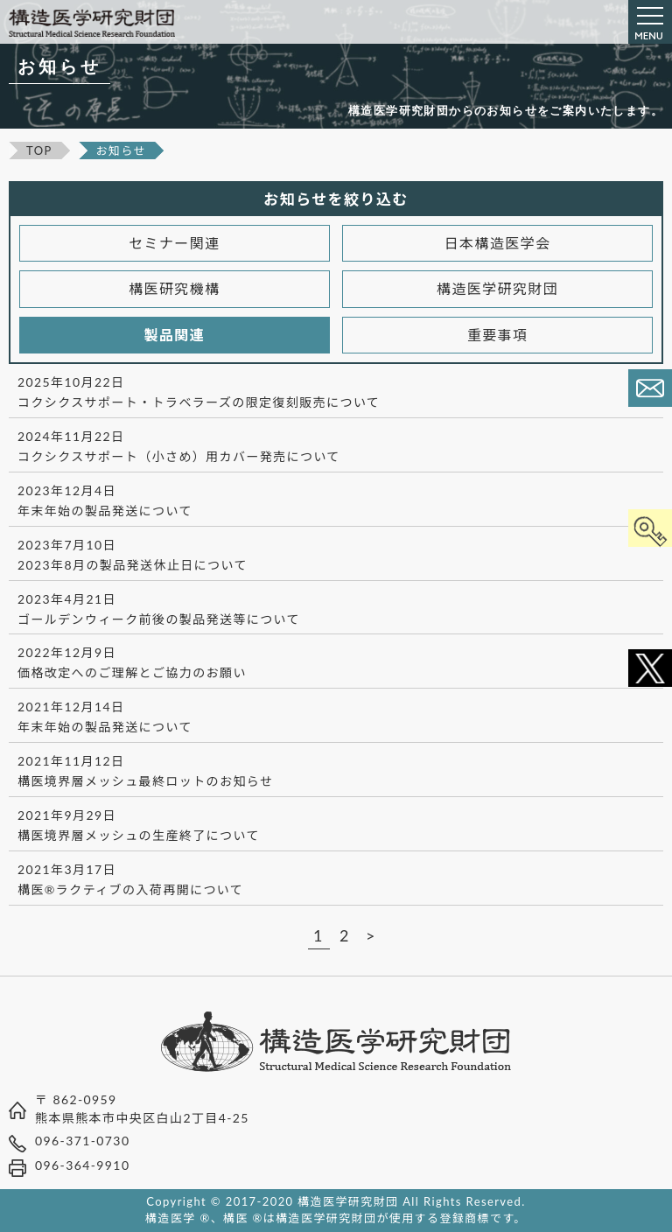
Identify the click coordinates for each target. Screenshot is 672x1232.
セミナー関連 (174, 242)
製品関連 (175, 334)
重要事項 (497, 334)
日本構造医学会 (497, 242)
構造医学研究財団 (497, 288)
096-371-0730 (82, 1140)
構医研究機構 (174, 288)
